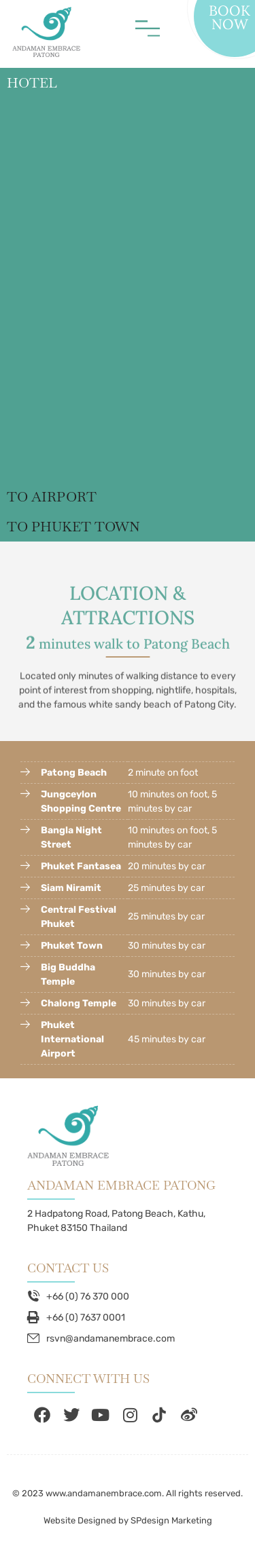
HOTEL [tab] (32, 83)
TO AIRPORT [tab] (52, 497)
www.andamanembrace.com (104, 1493)
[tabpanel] (127, 290)
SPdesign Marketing (171, 1520)
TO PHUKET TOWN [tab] (73, 526)
